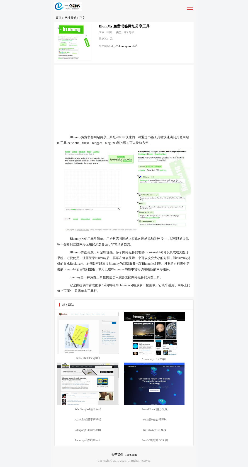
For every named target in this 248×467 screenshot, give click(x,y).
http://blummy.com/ (122, 46)
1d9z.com (131, 454)
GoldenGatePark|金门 (88, 358)
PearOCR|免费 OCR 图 (155, 440)
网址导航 (70, 18)
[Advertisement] (124, 99)
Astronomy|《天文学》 (154, 359)
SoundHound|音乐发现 (155, 409)
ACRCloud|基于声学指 (88, 419)
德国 (109, 32)
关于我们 (117, 454)
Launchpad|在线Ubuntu (88, 440)
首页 (58, 18)
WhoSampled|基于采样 (88, 409)
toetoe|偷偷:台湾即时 (155, 419)
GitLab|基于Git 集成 (154, 430)
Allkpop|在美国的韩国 (88, 430)
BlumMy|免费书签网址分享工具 (124, 26)
